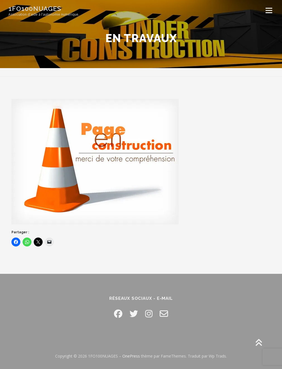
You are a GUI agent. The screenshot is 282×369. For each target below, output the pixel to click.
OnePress (131, 356)
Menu (269, 10)
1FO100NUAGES (34, 8)
